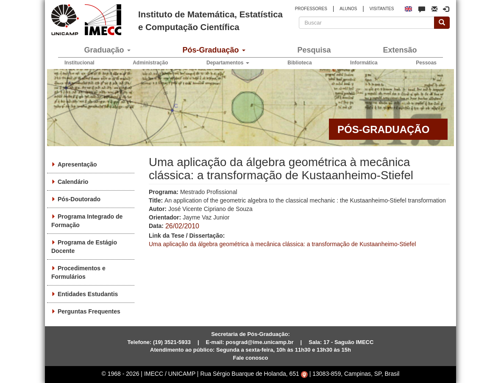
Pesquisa (314, 50)
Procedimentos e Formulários (78, 272)
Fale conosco (250, 358)
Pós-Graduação (213, 50)
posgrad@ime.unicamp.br (260, 342)
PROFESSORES (311, 8)
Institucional (79, 63)
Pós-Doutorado (79, 199)
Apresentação (77, 164)
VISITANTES (382, 8)
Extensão (400, 50)
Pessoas (426, 63)
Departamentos (227, 63)
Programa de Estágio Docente (84, 246)
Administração (150, 63)
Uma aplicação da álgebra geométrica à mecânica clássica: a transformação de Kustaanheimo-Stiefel (282, 244)
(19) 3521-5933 (172, 342)
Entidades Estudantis (88, 294)
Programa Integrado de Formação (86, 220)
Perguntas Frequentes (89, 311)
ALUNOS (348, 8)
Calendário (73, 181)
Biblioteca (299, 63)
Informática (364, 63)
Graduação (107, 50)
